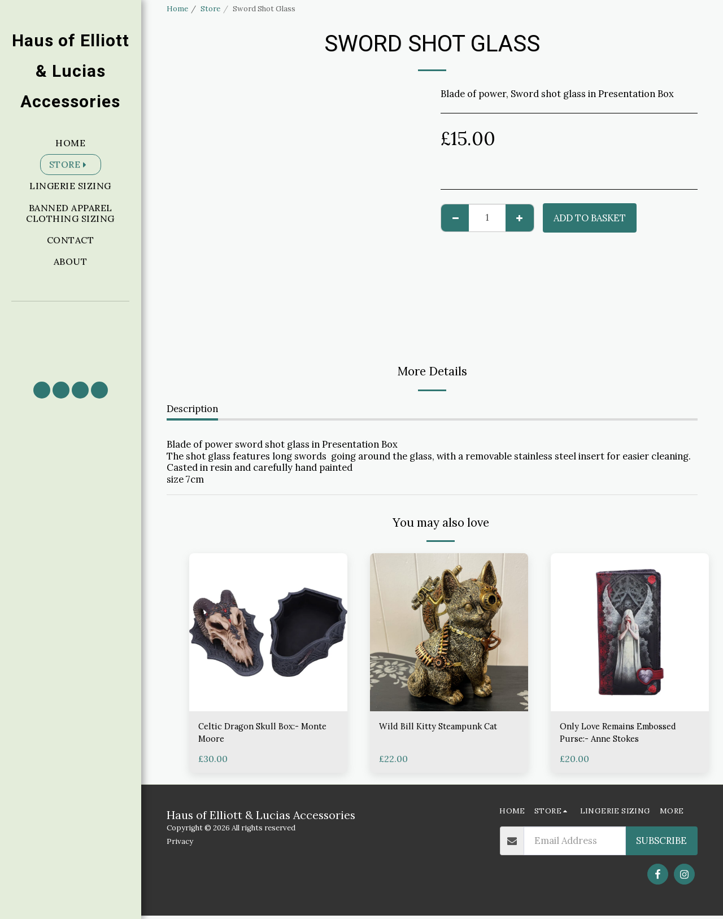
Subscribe (661, 844)
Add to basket (590, 218)
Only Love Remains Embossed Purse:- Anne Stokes (625, 734)
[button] (71, 336)
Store (210, 9)
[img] (268, 632)
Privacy (180, 844)
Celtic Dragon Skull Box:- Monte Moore (254, 734)
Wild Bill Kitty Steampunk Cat (444, 727)
